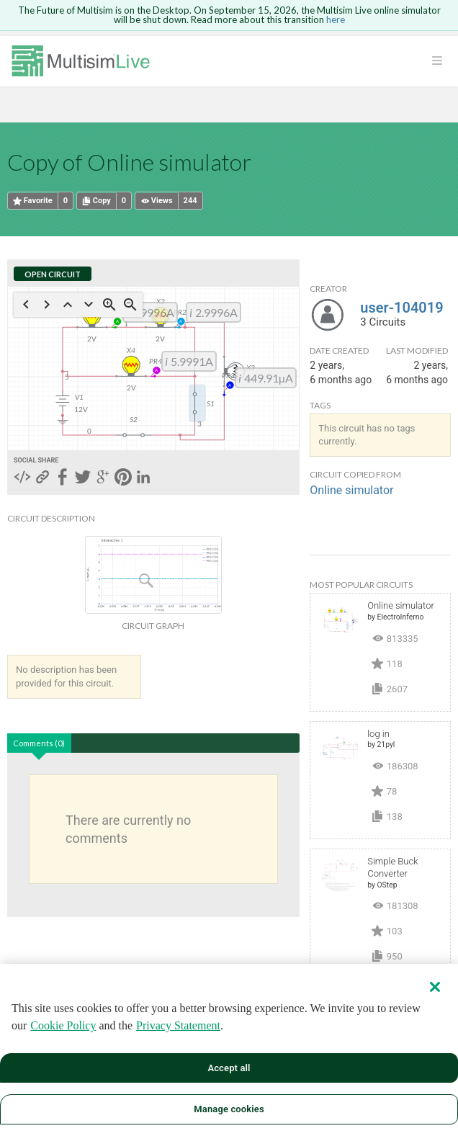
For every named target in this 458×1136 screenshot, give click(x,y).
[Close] (435, 987)
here (335, 19)
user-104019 (401, 307)
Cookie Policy (63, 1025)
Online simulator (351, 490)
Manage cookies (229, 1109)
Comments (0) (39, 743)
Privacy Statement (178, 1025)
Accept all (228, 1068)
